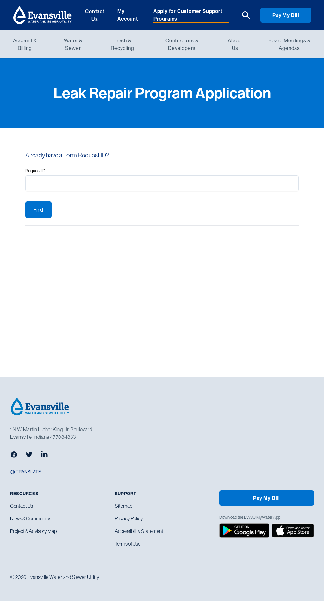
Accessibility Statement (139, 531)
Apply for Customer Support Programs (187, 15)
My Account (127, 15)
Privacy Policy (129, 518)
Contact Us (94, 15)
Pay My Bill (285, 15)
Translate (25, 472)
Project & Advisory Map (33, 531)
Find (38, 209)
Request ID (35, 171)
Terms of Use (127, 544)
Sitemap (123, 506)
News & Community (30, 518)
